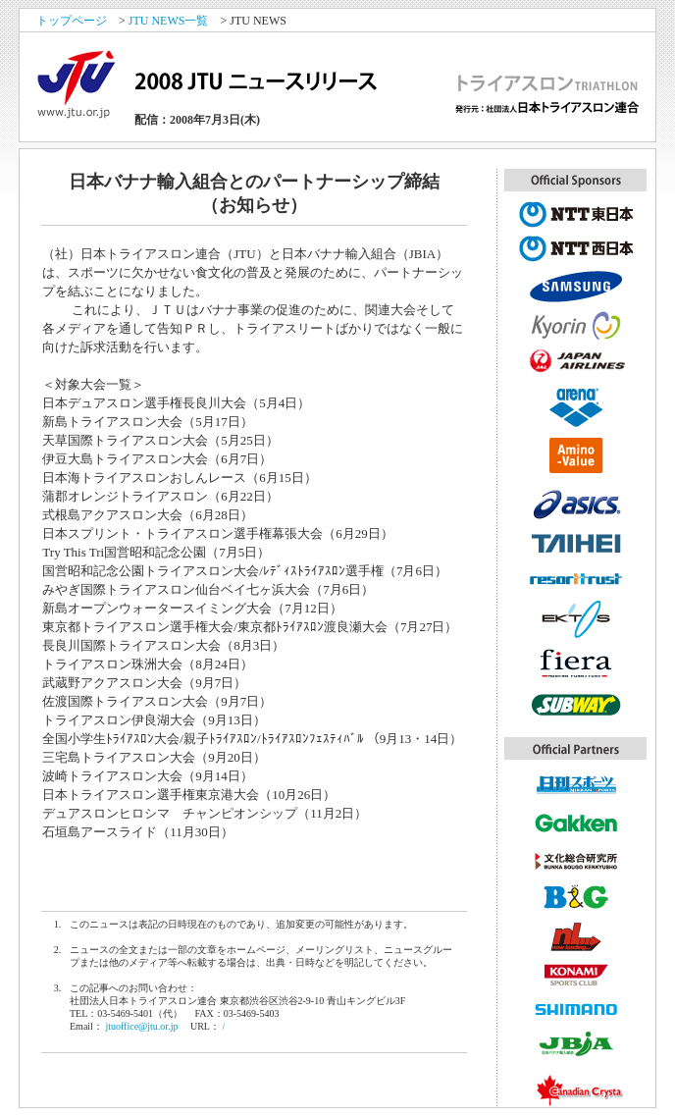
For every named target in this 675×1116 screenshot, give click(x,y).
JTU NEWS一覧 (169, 20)
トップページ (71, 20)
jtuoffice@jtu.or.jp (141, 1026)
